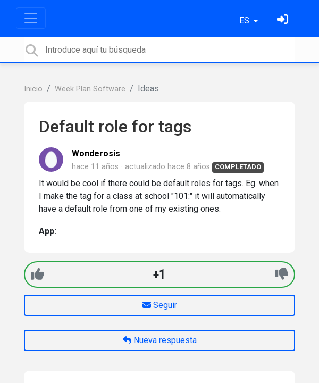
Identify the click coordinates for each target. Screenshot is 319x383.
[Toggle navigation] (31, 18)
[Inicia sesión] (284, 20)
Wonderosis (96, 153)
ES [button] (245, 20)
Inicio (33, 89)
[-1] (281, 274)
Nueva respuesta (160, 340)
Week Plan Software (90, 89)
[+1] (37, 274)
